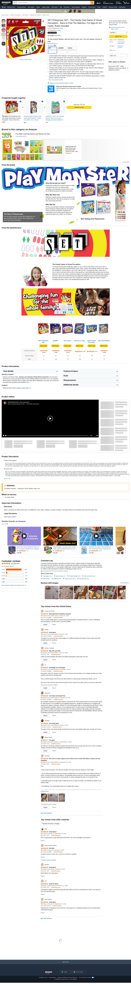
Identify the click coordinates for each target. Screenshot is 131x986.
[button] (3, 7)
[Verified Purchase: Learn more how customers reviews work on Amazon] (58, 617)
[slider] (47, 435)
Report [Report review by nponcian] (54, 807)
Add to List (113, 55)
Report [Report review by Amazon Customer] (54, 624)
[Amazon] (6, 2)
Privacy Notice (52, 977)
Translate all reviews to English (50, 823)
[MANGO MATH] (7, 135)
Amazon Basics (21, 7)
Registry (84, 7)
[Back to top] (65, 964)
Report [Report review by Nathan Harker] (54, 750)
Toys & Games (5, 15)
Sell (61, 7)
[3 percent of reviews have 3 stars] (14, 576)
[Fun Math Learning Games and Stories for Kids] (33, 134)
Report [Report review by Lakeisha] (54, 732)
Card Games (25, 15)
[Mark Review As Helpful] (45, 624)
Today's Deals (46, 7)
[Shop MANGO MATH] (21, 136)
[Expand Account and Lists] (113, 3)
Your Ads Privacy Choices (85, 977)
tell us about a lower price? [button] (22, 388)
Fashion (104, 7)
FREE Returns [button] (53, 43)
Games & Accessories (15, 15)
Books (38, 7)
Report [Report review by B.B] (43, 894)
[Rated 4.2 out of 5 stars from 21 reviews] (29, 551)
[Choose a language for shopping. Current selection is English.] (65, 972)
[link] (33, 107)
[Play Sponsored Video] (24, 536)
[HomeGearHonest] (13, 402)
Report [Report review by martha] (54, 643)
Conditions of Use (43, 977)
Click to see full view (25, 59)
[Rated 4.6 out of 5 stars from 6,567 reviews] (101, 551)
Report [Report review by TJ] (54, 688)
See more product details (56, 80)
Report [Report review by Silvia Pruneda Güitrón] (43, 857)
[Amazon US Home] (48, 972)
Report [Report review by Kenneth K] (54, 715)
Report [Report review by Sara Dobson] (43, 912)
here (28, 382)
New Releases (76, 7)
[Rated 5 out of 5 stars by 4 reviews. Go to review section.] (73, 153)
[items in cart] (126, 2)
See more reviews (46, 813)
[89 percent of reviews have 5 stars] (14, 569)
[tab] (46, 576)
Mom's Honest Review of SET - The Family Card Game (23, 404)
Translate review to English (48, 860)
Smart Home (92, 7)
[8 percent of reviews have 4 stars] (14, 573)
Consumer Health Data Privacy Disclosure (67, 977)
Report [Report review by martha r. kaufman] (54, 659)
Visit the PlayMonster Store (55, 28)
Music (99, 7)
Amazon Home (113, 7)
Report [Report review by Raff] (43, 840)
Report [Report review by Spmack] (43, 876)
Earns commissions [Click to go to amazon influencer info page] (24, 402)
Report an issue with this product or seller (60, 83)
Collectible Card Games (35, 15)
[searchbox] (53, 2)
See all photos (124, 582)
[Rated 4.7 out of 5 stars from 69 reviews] (65, 551)
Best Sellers (31, 7)
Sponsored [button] (125, 162)
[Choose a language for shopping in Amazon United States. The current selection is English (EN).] (98, 3)
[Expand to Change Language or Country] (70, 972)
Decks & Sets (45, 15)
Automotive (122, 7)
